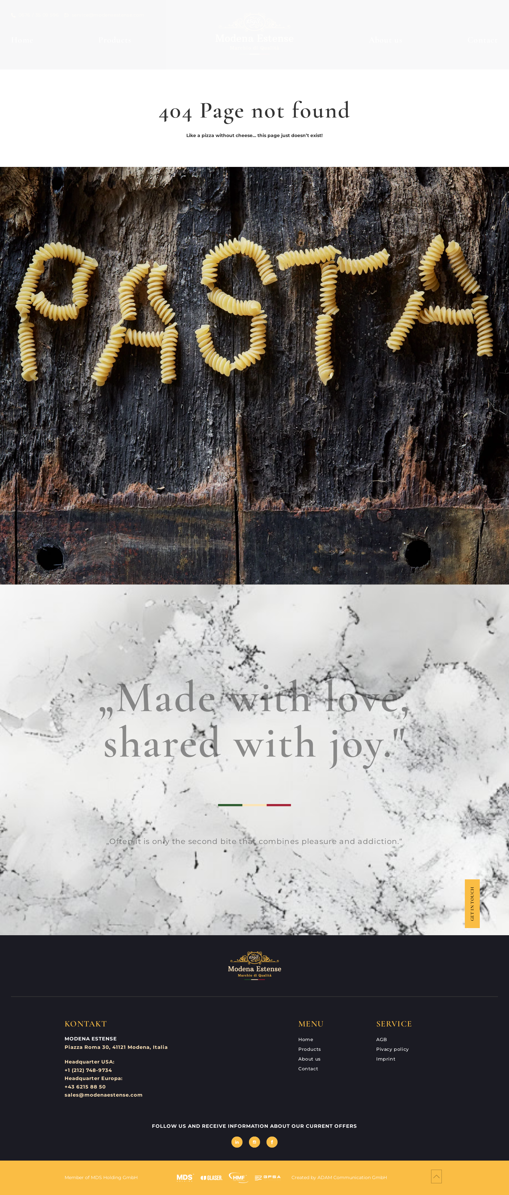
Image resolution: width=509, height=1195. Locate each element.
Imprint (385, 1059)
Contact (482, 40)
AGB (381, 1039)
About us (386, 40)
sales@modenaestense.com (104, 1095)
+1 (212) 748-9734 (88, 1070)
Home (22, 40)
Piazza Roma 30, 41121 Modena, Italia (116, 1047)
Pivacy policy (392, 1049)
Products (114, 40)
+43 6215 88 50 (85, 1087)
